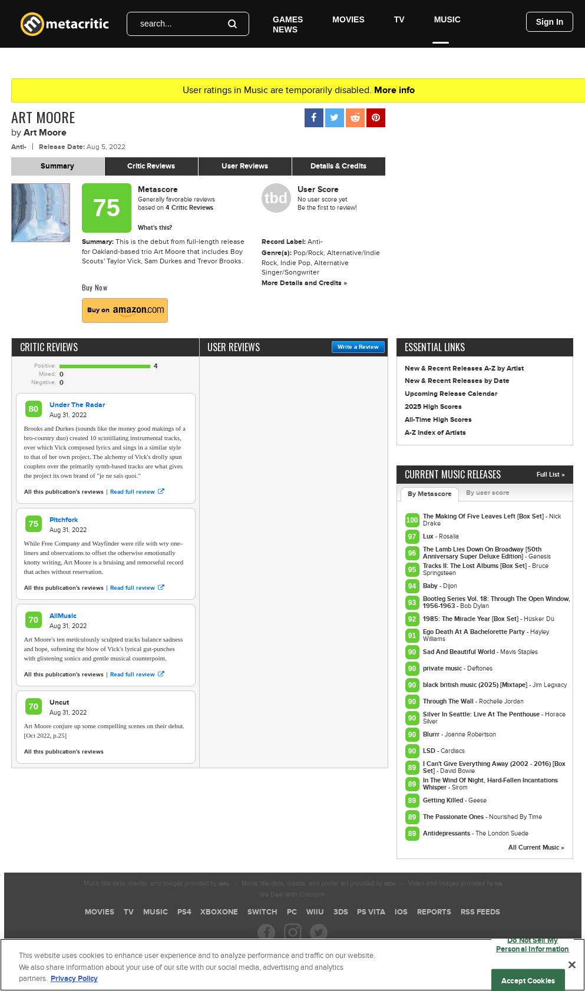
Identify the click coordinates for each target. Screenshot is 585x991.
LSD (430, 751)
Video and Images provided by (455, 883)
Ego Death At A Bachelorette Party (475, 632)
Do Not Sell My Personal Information (533, 948)
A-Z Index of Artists (435, 432)
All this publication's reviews (64, 492)
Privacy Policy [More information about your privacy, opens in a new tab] (74, 982)
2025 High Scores (433, 406)
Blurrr (432, 734)
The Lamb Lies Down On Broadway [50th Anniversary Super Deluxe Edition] (482, 553)
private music (443, 668)
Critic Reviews (151, 166)
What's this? (155, 228)
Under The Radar (77, 405)
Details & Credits (338, 166)
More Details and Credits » (304, 283)
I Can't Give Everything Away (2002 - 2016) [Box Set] (494, 767)
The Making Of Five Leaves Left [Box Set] (484, 516)
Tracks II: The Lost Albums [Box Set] (475, 566)
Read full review (137, 492)
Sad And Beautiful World (460, 652)
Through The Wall (449, 701)
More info (394, 90)
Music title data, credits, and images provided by (156, 883)
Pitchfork (63, 520)
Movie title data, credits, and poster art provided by (319, 883)
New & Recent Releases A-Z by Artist (464, 368)
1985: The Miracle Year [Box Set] (471, 619)
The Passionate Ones (454, 817)
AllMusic (63, 616)
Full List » (551, 474)
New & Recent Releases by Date (457, 380)
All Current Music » (536, 847)
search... (156, 23)
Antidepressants (447, 833)
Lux (429, 536)
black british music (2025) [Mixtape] (476, 685)
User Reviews (245, 166)
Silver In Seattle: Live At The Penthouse (482, 714)
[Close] (572, 968)
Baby (431, 586)
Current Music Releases (453, 474)
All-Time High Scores (438, 419)
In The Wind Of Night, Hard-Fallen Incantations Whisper (490, 784)
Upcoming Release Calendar (451, 393)
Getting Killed (444, 800)
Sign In (550, 22)
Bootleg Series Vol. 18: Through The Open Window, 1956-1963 (496, 602)
